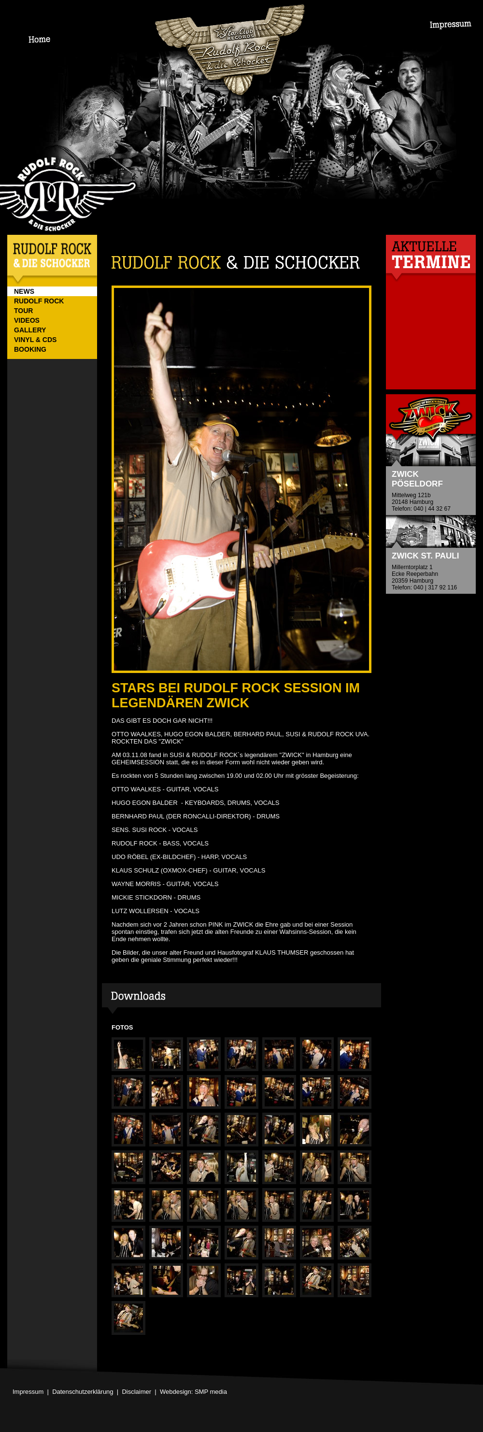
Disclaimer (136, 1391)
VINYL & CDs (35, 340)
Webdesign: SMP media (193, 1391)
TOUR (23, 311)
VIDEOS (27, 320)
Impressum (28, 1391)
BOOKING (30, 349)
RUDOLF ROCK (39, 301)
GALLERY (30, 330)
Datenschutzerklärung (82, 1391)
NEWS (24, 291)
